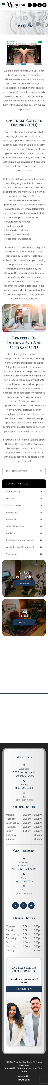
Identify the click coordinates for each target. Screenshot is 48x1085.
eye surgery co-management (20, 540)
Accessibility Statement (16, 1068)
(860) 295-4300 (24, 787)
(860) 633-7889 (24, 881)
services (10, 498)
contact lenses (13, 505)
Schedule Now (24, 989)
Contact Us (24, 622)
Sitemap (24, 1071)
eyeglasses (11, 512)
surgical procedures (15, 526)
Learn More (24, 583)
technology (12, 554)
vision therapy (13, 491)
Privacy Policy (35, 1068)
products (10, 533)
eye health (11, 519)
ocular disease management (20, 547)
